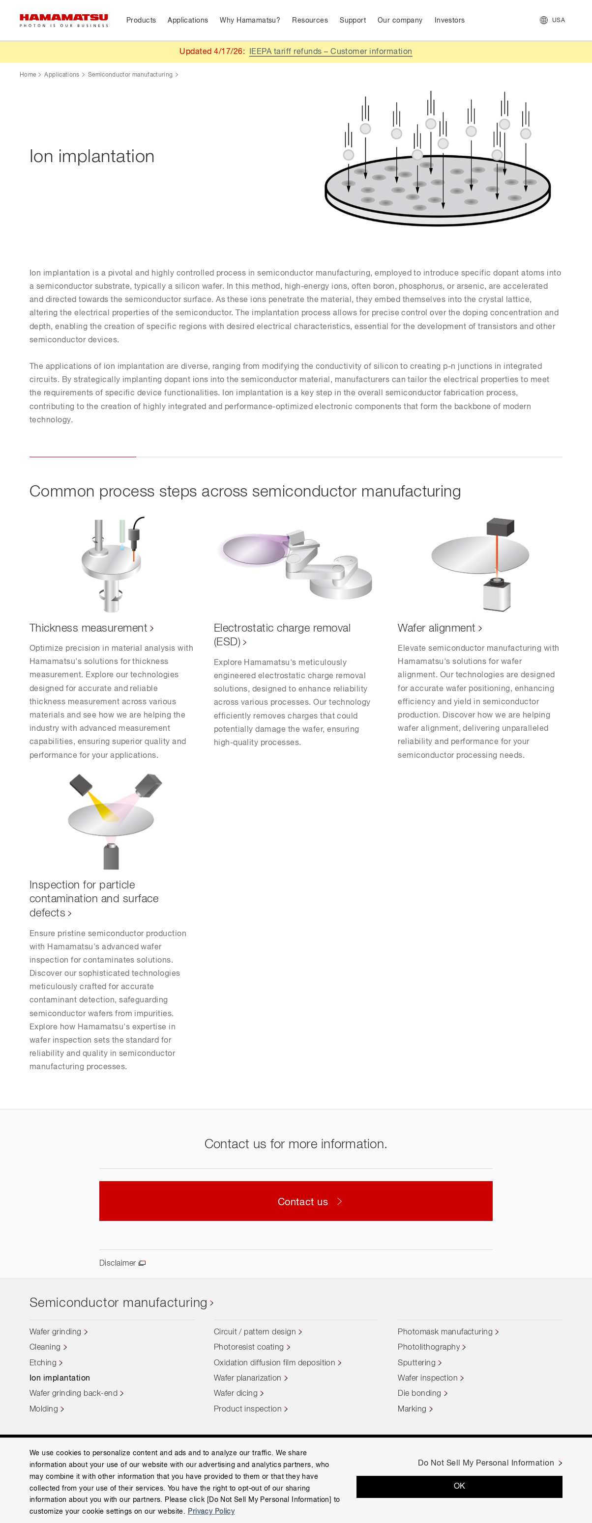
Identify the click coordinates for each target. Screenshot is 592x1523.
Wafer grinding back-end (74, 1394)
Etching (43, 1363)
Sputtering (417, 1363)
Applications (61, 75)
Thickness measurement (89, 628)
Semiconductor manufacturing (130, 75)
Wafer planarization (248, 1379)
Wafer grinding (56, 1332)
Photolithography (429, 1348)
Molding (44, 1409)
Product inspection (248, 1409)
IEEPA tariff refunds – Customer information (331, 52)
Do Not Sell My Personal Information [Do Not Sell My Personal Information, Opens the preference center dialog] (486, 1464)
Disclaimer (117, 1264)
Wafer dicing (236, 1394)
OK (460, 1487)
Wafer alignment (436, 628)
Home (28, 75)
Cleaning (45, 1348)
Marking (412, 1409)
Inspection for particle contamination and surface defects (94, 899)
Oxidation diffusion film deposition (275, 1363)
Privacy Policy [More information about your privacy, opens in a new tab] (211, 1511)
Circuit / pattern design (255, 1332)
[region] (296, 1480)
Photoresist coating (249, 1348)
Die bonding (419, 1394)
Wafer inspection (428, 1379)
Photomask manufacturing (445, 1332)
